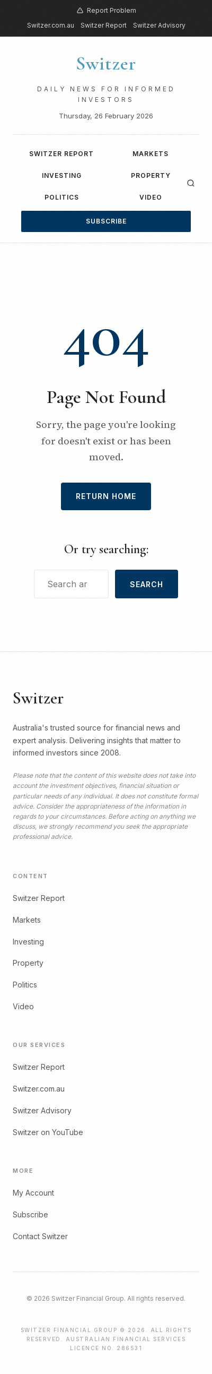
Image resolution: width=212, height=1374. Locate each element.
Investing (62, 175)
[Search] (190, 183)
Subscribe (106, 221)
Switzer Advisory (159, 25)
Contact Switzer (40, 1236)
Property (151, 175)
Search (146, 584)
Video (150, 197)
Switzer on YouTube (48, 1132)
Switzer (106, 63)
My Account (33, 1192)
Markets (150, 154)
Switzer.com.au (50, 25)
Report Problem (106, 10)
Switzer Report (104, 25)
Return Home (106, 496)
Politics (62, 197)
